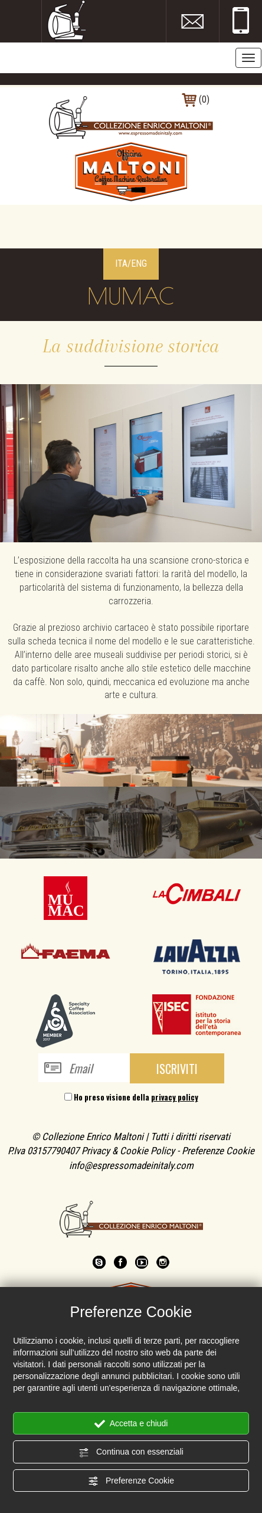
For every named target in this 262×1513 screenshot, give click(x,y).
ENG (139, 263)
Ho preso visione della (136, 1097)
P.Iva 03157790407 (43, 1151)
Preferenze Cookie (131, 1481)
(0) (195, 99)
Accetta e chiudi (131, 1424)
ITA (121, 263)
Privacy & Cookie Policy (128, 1151)
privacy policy (174, 1097)
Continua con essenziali (131, 1452)
